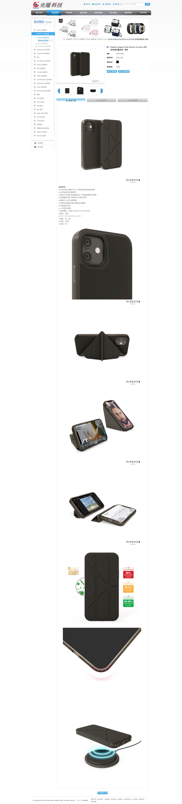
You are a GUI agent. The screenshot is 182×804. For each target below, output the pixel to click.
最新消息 (113, 799)
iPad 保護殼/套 (43, 43)
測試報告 (40, 143)
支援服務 (107, 799)
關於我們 (93, 799)
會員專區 (120, 799)
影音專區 (40, 147)
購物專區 (141, 799)
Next (102, 91)
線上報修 (134, 799)
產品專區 (100, 799)
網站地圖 (93, 801)
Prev (58, 91)
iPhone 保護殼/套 (43, 37)
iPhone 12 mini (43, 40)
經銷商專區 (127, 799)
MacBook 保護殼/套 (44, 46)
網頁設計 (79, 800)
